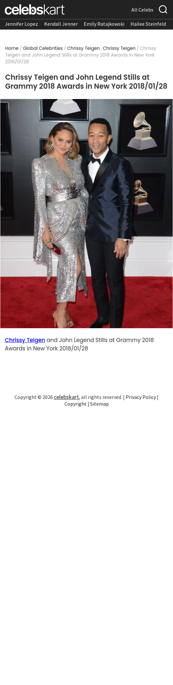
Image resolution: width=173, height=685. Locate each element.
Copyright (75, 404)
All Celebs (142, 9)
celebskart (66, 397)
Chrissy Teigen (83, 48)
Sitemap (99, 404)
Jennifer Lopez (21, 24)
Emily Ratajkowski (104, 24)
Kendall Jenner (61, 24)
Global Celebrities (43, 48)
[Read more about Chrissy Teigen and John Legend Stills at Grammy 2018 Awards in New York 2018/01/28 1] (86, 213)
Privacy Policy (141, 397)
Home (12, 48)
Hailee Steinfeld (148, 24)
